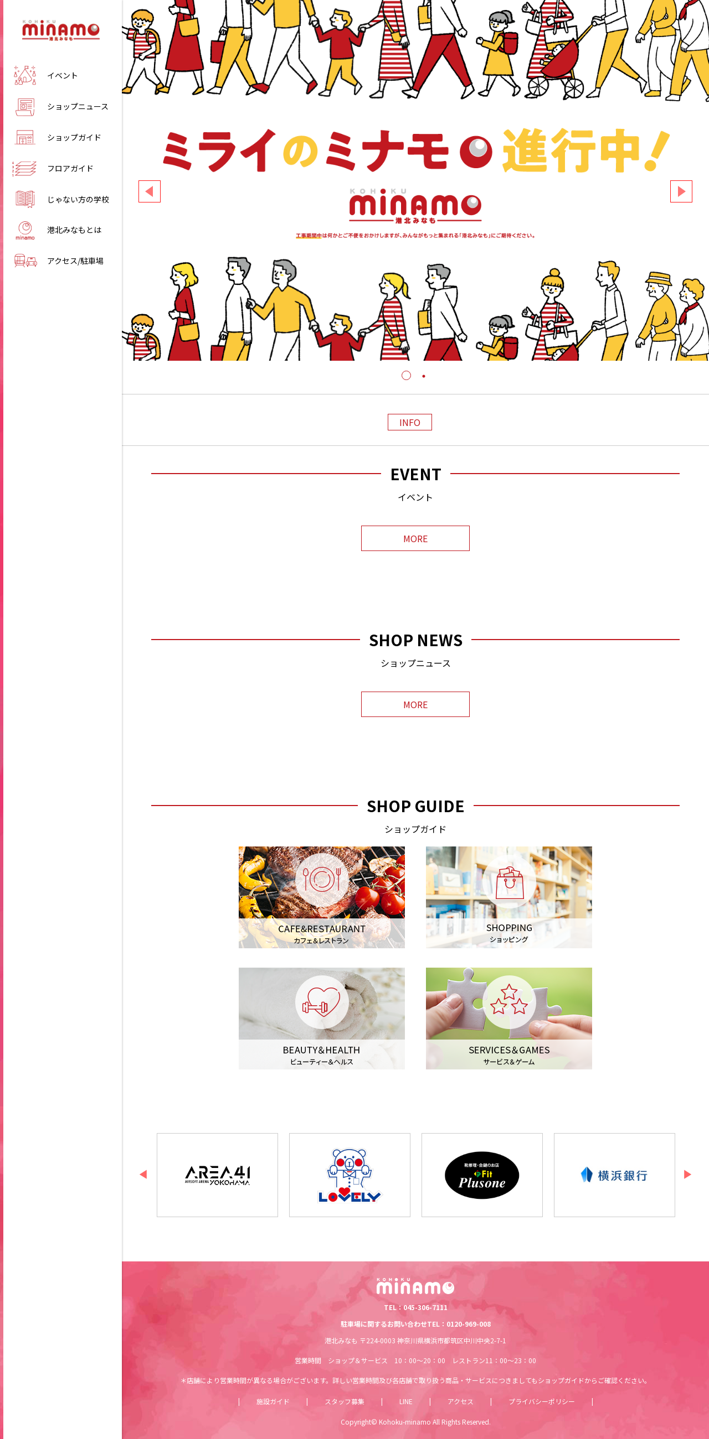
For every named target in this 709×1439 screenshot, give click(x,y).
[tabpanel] (415, 180)
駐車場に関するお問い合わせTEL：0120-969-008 (416, 1323)
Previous (149, 191)
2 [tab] (423, 387)
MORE (415, 538)
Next (681, 191)
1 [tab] (407, 387)
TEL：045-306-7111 (416, 1307)
